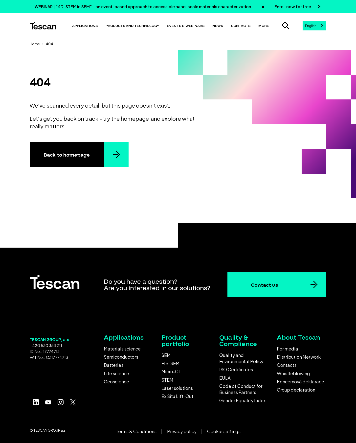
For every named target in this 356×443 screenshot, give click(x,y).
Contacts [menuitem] (286, 365)
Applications (85, 25)
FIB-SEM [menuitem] (170, 363)
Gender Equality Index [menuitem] (242, 400)
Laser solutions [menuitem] (177, 388)
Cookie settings (224, 431)
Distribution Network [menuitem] (299, 357)
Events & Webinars (185, 25)
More (263, 25)
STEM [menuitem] (167, 380)
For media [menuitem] (287, 348)
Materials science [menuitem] (122, 348)
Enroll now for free (293, 6)
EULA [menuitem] (225, 378)
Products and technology (132, 25)
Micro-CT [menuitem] (171, 371)
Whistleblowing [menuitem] (293, 373)
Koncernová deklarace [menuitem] (300, 381)
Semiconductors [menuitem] (121, 357)
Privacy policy (182, 431)
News (217, 25)
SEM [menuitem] (166, 355)
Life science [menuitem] (116, 373)
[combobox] (314, 25)
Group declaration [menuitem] (296, 390)
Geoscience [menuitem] (116, 381)
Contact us (264, 285)
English (310, 26)
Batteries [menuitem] (113, 365)
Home (35, 44)
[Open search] (285, 25)
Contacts (240, 25)
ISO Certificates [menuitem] (236, 369)
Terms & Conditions (136, 431)
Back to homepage (67, 155)
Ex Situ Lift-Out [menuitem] (177, 396)
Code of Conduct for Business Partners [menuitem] (240, 389)
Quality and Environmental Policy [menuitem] (241, 358)
